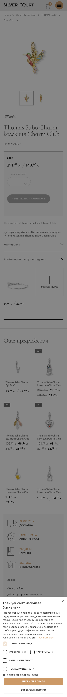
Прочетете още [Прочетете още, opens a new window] (45, 637)
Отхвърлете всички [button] (33, 689)
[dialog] (33, 348)
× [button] (63, 601)
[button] (33, 675)
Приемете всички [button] (33, 681)
